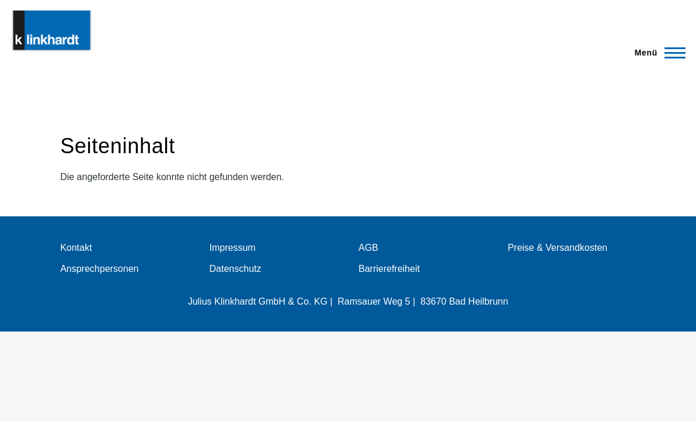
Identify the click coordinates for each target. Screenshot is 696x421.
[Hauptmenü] (656, 52)
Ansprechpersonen (99, 269)
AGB (368, 248)
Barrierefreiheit (389, 269)
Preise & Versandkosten (557, 248)
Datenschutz (236, 269)
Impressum (233, 248)
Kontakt (76, 248)
